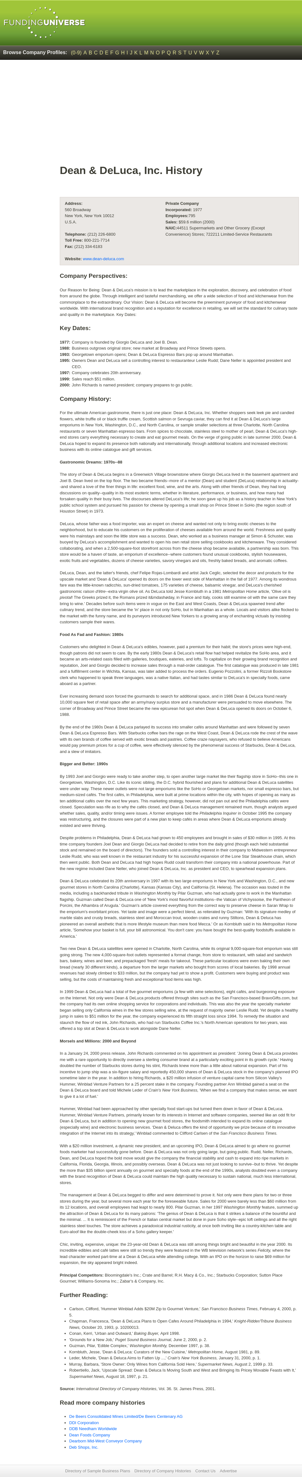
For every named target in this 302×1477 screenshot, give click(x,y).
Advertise (228, 1471)
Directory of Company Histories (162, 1471)
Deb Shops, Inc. (83, 1447)
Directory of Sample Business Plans (97, 1471)
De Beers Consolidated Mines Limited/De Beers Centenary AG (126, 1416)
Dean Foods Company (89, 1435)
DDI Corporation (84, 1422)
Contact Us (205, 1471)
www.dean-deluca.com (103, 258)
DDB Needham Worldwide (93, 1428)
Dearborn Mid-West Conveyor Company (105, 1441)
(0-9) (76, 52)
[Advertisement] (179, 115)
